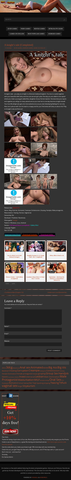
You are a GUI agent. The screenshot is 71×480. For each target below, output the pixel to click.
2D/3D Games (18, 48)
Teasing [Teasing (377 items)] (54, 382)
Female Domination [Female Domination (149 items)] (9, 374)
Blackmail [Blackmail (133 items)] (5, 371)
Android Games (28, 48)
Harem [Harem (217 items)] (5, 376)
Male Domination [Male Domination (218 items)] (51, 376)
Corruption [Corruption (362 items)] (22, 370)
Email (6, 334)
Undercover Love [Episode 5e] (57, 292)
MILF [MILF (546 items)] (37, 379)
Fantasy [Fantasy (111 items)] (62, 371)
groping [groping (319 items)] (42, 373)
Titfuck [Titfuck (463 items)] (63, 382)
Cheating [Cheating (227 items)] (13, 370)
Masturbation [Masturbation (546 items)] (26, 379)
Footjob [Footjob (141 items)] (35, 374)
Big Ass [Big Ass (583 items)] (52, 367)
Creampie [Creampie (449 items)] (34, 370)
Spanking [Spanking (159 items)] (40, 383)
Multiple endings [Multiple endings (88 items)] (44, 380)
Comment (8, 308)
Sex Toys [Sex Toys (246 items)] (32, 383)
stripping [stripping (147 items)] (47, 383)
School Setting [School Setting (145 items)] (23, 383)
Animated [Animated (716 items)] (37, 367)
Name (6, 326)
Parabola (35, 477)
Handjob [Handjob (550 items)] (63, 373)
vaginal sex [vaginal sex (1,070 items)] (9, 386)
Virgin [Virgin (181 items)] (20, 386)
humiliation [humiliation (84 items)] (11, 377)
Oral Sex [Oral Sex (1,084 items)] (55, 379)
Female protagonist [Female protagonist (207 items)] (24, 374)
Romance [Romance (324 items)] (13, 382)
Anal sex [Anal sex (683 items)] (25, 367)
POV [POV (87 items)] (63, 380)
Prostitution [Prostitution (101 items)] (5, 383)
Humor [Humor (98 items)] (17, 377)
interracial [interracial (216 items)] (30, 376)
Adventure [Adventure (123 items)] (16, 368)
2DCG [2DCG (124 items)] (4, 368)
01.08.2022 (8, 48)
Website (6, 341)
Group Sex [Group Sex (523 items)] (52, 373)
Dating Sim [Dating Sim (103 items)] (43, 371)
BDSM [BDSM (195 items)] (45, 368)
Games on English (39, 48)
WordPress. (44, 477)
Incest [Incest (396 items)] (22, 376)
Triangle (14, 220)
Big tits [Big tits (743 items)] (61, 367)
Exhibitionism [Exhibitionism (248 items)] (53, 370)
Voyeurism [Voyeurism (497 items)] (29, 386)
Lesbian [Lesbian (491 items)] (39, 376)
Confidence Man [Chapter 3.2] (14, 292)
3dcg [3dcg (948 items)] (9, 367)
